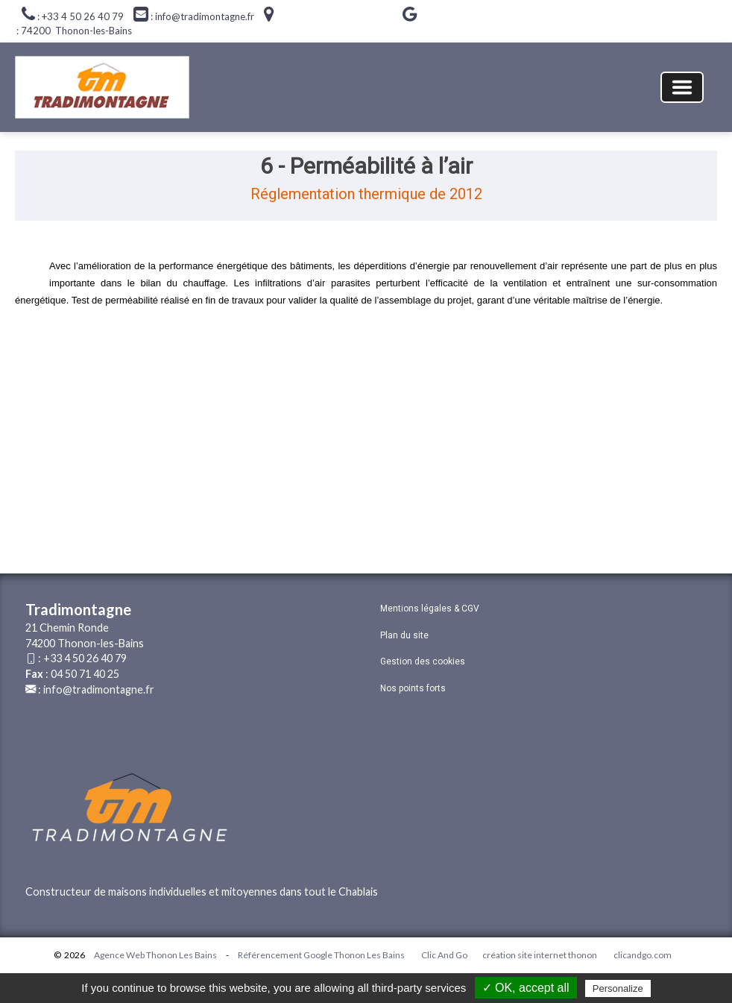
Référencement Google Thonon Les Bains (321, 954)
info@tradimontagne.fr (98, 689)
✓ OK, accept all (525, 987)
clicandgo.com (642, 954)
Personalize (618, 988)
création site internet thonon (539, 954)
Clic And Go (444, 954)
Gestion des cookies (422, 661)
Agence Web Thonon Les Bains (155, 954)
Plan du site (404, 635)
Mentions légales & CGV (429, 608)
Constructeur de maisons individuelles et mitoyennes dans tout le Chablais (201, 891)
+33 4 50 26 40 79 (85, 658)
